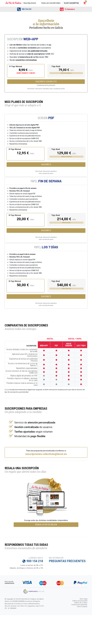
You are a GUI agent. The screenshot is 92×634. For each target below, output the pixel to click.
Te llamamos (67, 9)
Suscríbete (46, 164)
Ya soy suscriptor (71, 3)
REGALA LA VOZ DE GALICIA (46, 524)
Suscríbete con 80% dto (46, 81)
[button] (84, 3)
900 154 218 (24, 9)
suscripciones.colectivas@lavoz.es (46, 454)
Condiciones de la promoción (46, 85)
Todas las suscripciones (50, 3)
